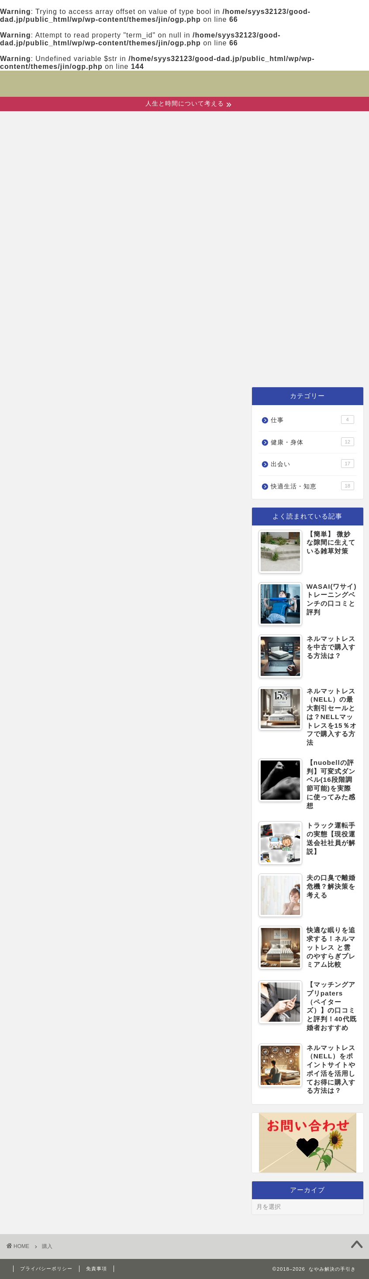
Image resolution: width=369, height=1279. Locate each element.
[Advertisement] (184, 289)
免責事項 (96, 1268)
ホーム (44, 365)
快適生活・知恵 (258, 365)
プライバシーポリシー (46, 1268)
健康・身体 (168, 365)
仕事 (331, 365)
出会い (100, 365)
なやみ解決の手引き (184, 78)
